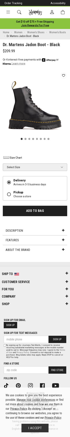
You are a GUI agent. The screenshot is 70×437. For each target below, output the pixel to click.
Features (35, 240)
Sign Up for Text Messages (20, 332)
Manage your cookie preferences (36, 400)
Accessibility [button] (58, 3)
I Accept (35, 428)
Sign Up (10, 325)
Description (35, 230)
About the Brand (35, 249)
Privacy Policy (22, 352)
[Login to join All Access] (35, 22)
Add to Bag (35, 211)
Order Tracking (13, 3)
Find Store (57, 370)
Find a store (11, 363)
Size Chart (12, 157)
